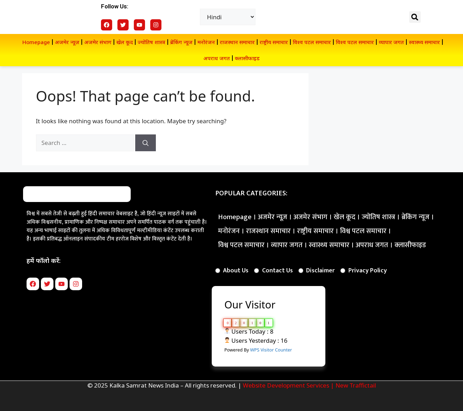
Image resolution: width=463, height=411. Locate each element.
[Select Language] (227, 17)
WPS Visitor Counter (271, 350)
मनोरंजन (206, 42)
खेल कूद (124, 42)
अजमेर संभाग (97, 42)
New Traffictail (355, 385)
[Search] (145, 142)
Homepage (36, 42)
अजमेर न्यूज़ (67, 42)
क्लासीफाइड (247, 58)
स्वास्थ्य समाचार (424, 42)
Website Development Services (286, 385)
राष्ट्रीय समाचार (274, 42)
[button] (415, 17)
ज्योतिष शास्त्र (151, 42)
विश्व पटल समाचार (312, 42)
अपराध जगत (216, 58)
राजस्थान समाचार (237, 42)
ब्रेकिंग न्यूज (181, 42)
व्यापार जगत (391, 42)
